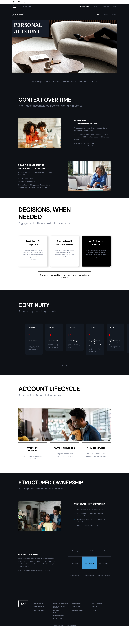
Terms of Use (76, 606)
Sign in (114, 6)
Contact (93, 601)
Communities (114, 14)
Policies (74, 601)
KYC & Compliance (77, 610)
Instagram (94, 606)
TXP (15, 6)
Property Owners (84, 6)
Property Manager (58, 615)
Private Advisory (105, 6)
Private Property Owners (60, 603)
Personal (97, 14)
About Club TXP (39, 603)
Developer (56, 610)
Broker (55, 613)
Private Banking (57, 618)
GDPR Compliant (39, 610)
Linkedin (93, 610)
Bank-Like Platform (39, 606)
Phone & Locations (96, 603)
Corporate (105, 14)
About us (37, 601)
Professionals (95, 6)
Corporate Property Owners (59, 607)
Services (55, 601)
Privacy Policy (76, 603)
